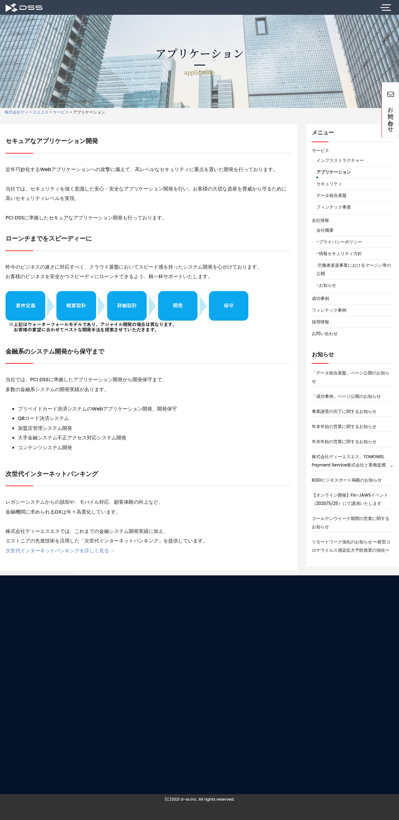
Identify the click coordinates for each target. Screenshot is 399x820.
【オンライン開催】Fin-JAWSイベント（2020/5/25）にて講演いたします (350, 499)
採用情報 (320, 322)
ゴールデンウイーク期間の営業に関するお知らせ (350, 523)
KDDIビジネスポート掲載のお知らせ (347, 480)
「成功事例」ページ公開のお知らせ (346, 396)
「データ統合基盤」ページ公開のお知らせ (350, 377)
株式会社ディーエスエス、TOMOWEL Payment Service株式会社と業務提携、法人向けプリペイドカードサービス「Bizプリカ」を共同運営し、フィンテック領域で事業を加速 (351, 461)
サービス (320, 151)
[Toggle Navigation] (384, 7)
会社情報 (320, 220)
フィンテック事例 (329, 310)
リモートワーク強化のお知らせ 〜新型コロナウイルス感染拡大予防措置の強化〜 (351, 546)
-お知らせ (326, 285)
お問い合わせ (325, 334)
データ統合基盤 (331, 195)
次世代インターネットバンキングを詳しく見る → (60, 550)
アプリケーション (333, 172)
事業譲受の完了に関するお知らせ (344, 411)
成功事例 (320, 299)
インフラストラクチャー (340, 160)
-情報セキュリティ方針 (339, 254)
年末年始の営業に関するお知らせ (344, 427)
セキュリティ (329, 184)
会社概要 (325, 230)
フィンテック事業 (333, 207)
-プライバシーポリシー (339, 242)
